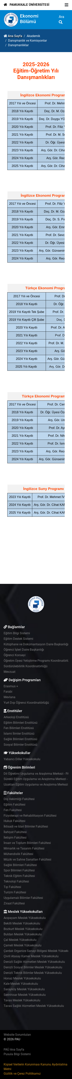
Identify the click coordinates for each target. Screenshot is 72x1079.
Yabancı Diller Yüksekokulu (22, 759)
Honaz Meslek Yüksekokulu (22, 978)
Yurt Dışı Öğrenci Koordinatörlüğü (26, 702)
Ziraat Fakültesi (14, 903)
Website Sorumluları (17, 1034)
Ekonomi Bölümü (29, 18)
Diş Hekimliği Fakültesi (19, 799)
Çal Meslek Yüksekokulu (20, 940)
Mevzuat (9, 672)
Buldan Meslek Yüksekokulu (23, 934)
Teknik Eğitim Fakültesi (19, 876)
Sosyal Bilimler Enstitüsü (20, 744)
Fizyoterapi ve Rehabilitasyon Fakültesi (30, 815)
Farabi (8, 691)
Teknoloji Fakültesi (16, 881)
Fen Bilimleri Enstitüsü (19, 728)
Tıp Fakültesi (12, 887)
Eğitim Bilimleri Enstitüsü (20, 722)
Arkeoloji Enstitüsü (16, 717)
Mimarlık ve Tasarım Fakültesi (24, 848)
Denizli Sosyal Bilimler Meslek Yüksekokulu (33, 967)
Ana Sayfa (15, 36)
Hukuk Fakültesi (14, 821)
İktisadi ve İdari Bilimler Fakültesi (26, 826)
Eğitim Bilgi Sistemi (17, 633)
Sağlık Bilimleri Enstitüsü (20, 739)
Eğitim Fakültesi (14, 804)
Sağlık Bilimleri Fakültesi (20, 865)
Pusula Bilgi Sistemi (17, 1054)
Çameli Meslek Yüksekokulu (22, 945)
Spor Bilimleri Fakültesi (19, 870)
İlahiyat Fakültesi (15, 832)
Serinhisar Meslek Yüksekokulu (25, 995)
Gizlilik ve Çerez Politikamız (22, 1073)
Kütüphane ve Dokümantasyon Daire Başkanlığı (36, 644)
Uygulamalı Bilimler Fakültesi (23, 898)
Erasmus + (11, 686)
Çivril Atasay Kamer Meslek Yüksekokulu (31, 956)
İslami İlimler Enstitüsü (19, 733)
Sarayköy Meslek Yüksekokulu (24, 989)
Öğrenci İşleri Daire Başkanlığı (24, 649)
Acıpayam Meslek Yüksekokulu (25, 918)
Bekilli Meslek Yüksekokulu (22, 923)
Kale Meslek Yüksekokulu (21, 984)
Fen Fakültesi (13, 810)
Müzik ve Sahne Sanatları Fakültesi (27, 859)
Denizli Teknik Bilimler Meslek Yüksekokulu (33, 973)
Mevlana (9, 697)
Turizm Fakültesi (15, 892)
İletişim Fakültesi (15, 837)
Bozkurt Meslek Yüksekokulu (23, 929)
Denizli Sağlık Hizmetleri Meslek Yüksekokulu (34, 962)
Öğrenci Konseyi (15, 655)
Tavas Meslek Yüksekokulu (22, 1000)
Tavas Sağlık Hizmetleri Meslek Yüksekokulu (34, 1006)
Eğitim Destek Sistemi (18, 639)
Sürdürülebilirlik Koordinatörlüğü (25, 666)
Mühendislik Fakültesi (18, 854)
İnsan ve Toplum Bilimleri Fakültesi (27, 843)
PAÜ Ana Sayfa (14, 1049)
